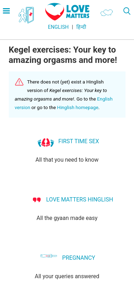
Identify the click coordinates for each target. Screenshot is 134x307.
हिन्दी (81, 27)
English (58, 27)
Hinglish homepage (77, 107)
